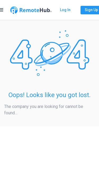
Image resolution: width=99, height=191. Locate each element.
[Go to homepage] (30, 10)
